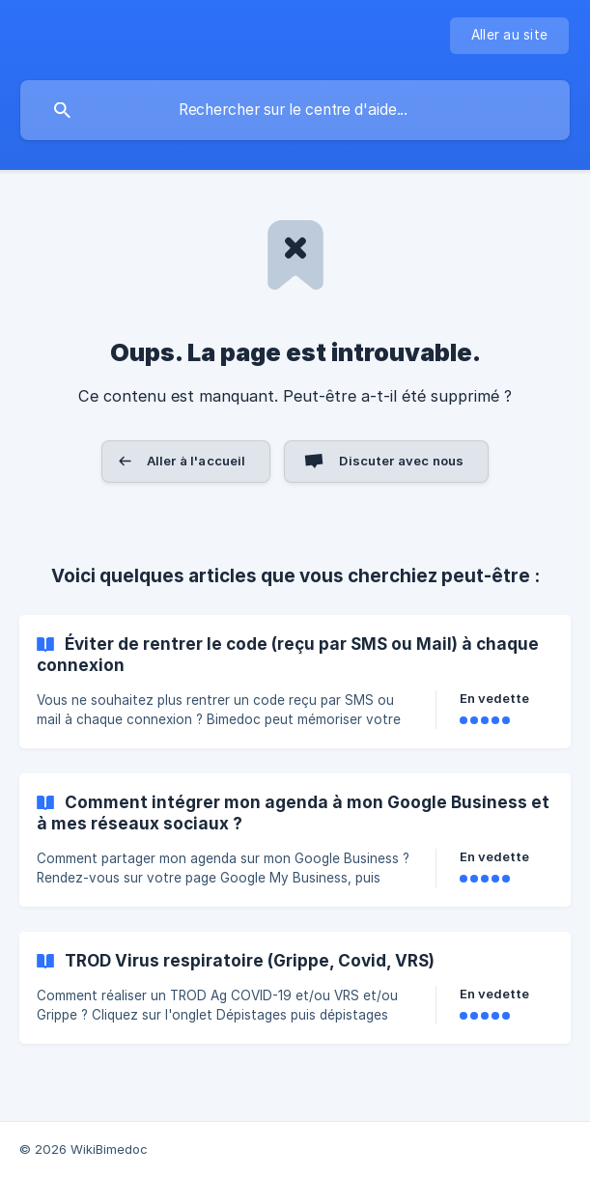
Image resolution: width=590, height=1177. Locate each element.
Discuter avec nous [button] (401, 460)
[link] (295, 681)
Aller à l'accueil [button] (196, 460)
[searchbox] (295, 110)
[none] (509, 35)
